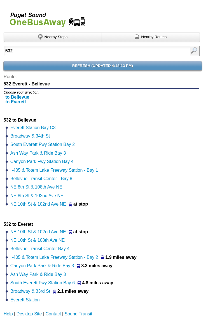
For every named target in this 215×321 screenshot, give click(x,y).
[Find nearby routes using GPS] (151, 37)
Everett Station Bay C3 (33, 127)
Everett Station (25, 299)
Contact (53, 313)
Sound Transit (78, 313)
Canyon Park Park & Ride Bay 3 (42, 265)
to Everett (15, 101)
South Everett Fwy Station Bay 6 (42, 282)
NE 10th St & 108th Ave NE (37, 240)
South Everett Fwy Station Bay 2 (42, 144)
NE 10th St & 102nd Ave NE (38, 204)
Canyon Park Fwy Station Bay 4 (42, 161)
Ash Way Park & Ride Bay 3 (38, 153)
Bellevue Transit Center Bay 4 (40, 248)
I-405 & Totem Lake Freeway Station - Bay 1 (54, 170)
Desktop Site (29, 313)
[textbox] (88, 51)
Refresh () (102, 66)
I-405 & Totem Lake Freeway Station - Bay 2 (54, 257)
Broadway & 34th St (30, 136)
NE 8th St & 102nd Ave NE (37, 195)
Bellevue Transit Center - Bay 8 (41, 178)
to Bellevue (17, 97)
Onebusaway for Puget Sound (45, 17)
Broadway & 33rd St (30, 291)
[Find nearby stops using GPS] (53, 37)
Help (8, 313)
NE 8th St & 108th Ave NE (36, 187)
